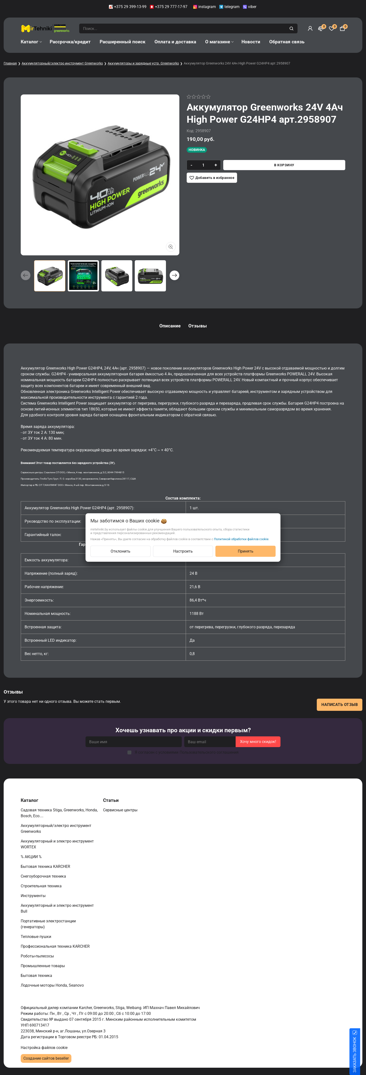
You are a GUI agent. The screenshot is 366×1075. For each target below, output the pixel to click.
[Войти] (310, 28)
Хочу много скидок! (258, 741)
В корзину (284, 165)
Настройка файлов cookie (44, 1047)
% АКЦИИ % (32, 856)
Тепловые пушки (36, 936)
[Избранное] (332, 28)
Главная (10, 63)
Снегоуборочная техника (44, 876)
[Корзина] (342, 28)
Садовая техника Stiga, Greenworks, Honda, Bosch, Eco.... (59, 813)
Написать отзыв (339, 704)
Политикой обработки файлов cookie (241, 539)
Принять (245, 551)
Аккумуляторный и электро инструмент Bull (57, 908)
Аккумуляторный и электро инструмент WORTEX (57, 844)
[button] (174, 275)
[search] (292, 28)
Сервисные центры (120, 810)
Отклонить (120, 551)
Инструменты (34, 895)
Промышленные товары (43, 966)
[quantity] (203, 165)
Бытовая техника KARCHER (46, 866)
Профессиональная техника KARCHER (56, 946)
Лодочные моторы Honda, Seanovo (53, 985)
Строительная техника (42, 886)
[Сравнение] (321, 28)
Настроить (183, 551)
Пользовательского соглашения (209, 752)
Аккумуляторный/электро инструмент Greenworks (62, 63)
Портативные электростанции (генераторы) (48, 924)
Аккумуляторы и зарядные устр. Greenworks (143, 63)
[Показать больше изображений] (171, 247)
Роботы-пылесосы (38, 956)
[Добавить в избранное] (212, 178)
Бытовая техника (37, 975)
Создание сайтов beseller (46, 1058)
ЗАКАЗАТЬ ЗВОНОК (360, 1055)
